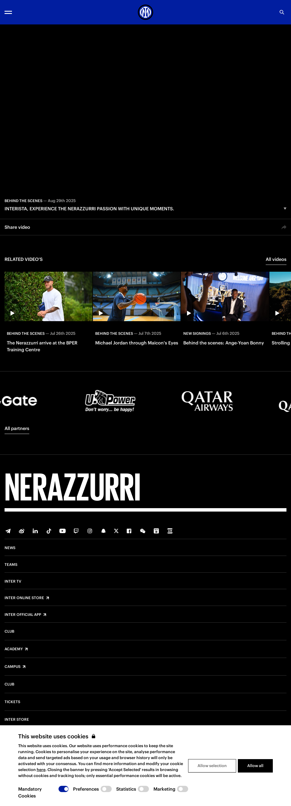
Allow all (255, 765)
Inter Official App (23, 614)
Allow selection (212, 765)
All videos (276, 259)
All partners (17, 428)
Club (9, 631)
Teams (11, 564)
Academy (14, 649)
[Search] (281, 12)
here (41, 769)
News (10, 548)
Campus (12, 666)
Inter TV (13, 581)
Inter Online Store (24, 598)
